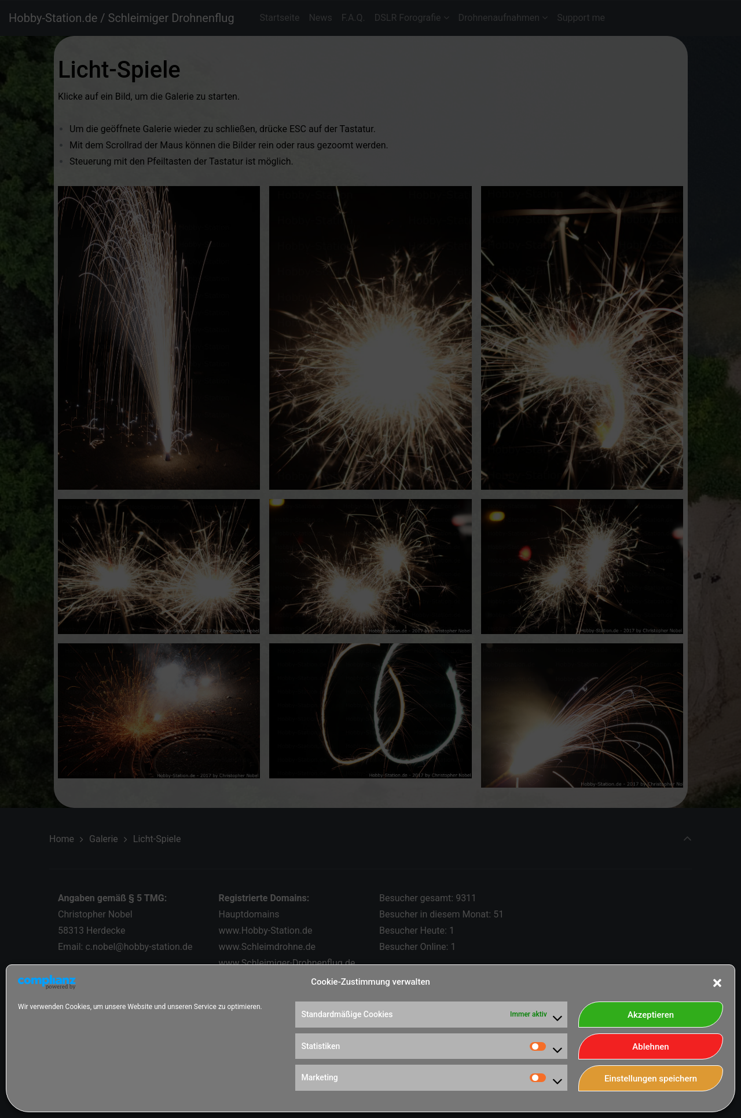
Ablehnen (650, 1046)
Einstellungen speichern (650, 1078)
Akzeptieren (651, 1015)
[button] (717, 982)
